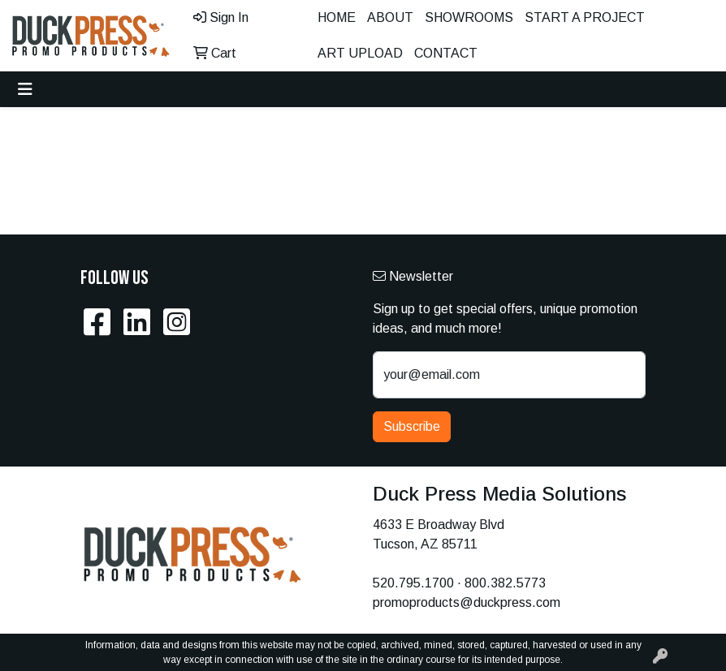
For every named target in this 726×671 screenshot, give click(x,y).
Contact (446, 53)
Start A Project (585, 17)
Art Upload (360, 53)
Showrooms (469, 17)
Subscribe (411, 426)
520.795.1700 (413, 583)
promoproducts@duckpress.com (466, 602)
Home (337, 17)
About (390, 17)
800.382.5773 (505, 583)
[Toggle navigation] (25, 89)
